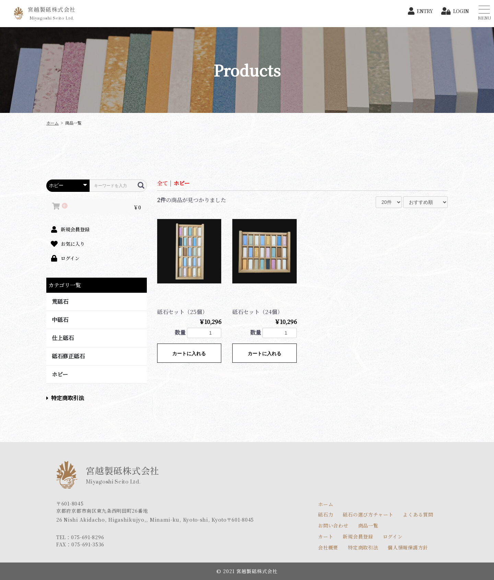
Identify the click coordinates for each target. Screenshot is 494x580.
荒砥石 (60, 301)
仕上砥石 (63, 338)
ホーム (52, 123)
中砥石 (60, 320)
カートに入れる (189, 353)
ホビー (60, 374)
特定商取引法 (65, 398)
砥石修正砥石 (68, 356)
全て (162, 183)
